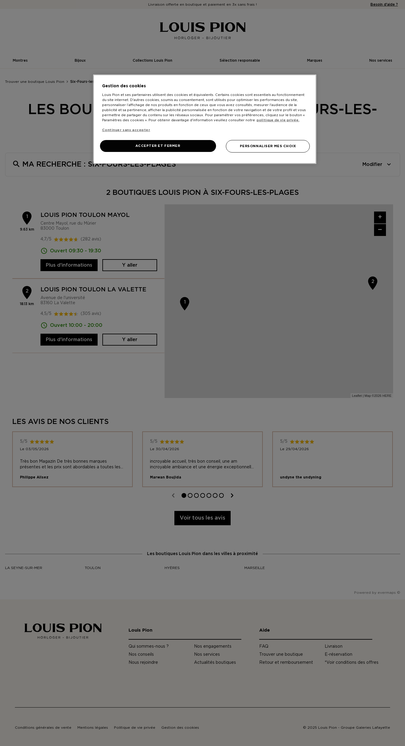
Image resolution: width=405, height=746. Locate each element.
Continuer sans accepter (126, 130)
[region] (204, 119)
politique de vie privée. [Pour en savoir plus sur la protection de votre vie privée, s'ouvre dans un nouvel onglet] (278, 120)
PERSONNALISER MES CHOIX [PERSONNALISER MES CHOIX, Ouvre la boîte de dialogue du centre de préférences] (268, 146)
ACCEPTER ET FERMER (157, 145)
